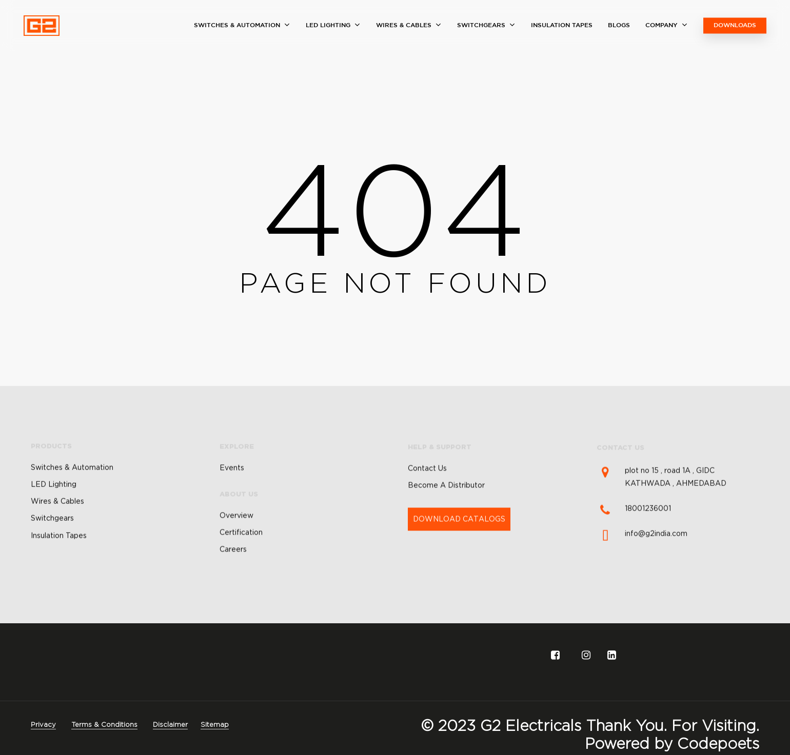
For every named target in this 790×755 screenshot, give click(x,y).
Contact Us (427, 508)
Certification (241, 567)
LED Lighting (53, 514)
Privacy (43, 724)
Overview (236, 550)
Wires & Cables (57, 531)
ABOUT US (239, 529)
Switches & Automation (72, 497)
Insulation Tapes (59, 565)
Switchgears (52, 548)
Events (232, 502)
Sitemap (215, 724)
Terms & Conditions (104, 724)
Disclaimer (170, 724)
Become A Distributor (446, 525)
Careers (233, 584)
